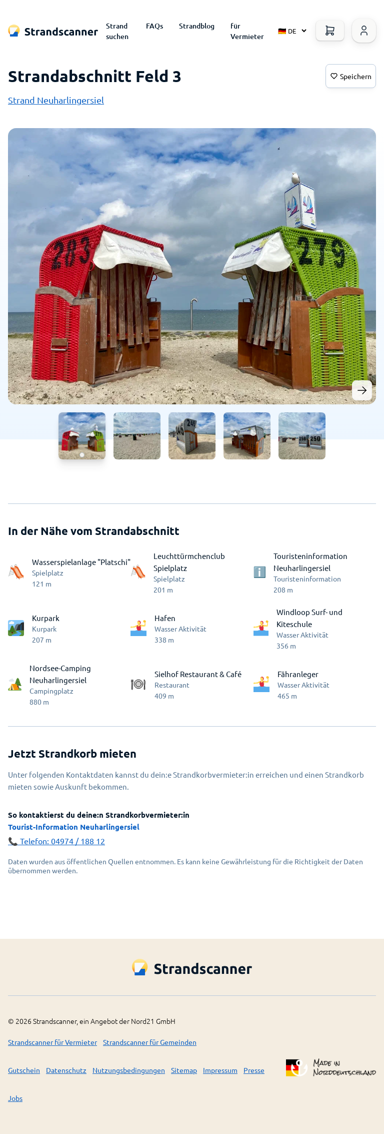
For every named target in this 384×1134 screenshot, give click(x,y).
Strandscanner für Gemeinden (149, 1041)
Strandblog (196, 26)
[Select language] (290, 31)
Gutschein (24, 1069)
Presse (254, 1069)
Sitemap (184, 1069)
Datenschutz (66, 1069)
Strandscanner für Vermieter (52, 1041)
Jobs (15, 1097)
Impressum (220, 1069)
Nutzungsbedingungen (128, 1069)
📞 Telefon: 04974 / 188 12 (56, 841)
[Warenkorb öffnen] (330, 31)
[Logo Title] (53, 31)
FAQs (154, 26)
